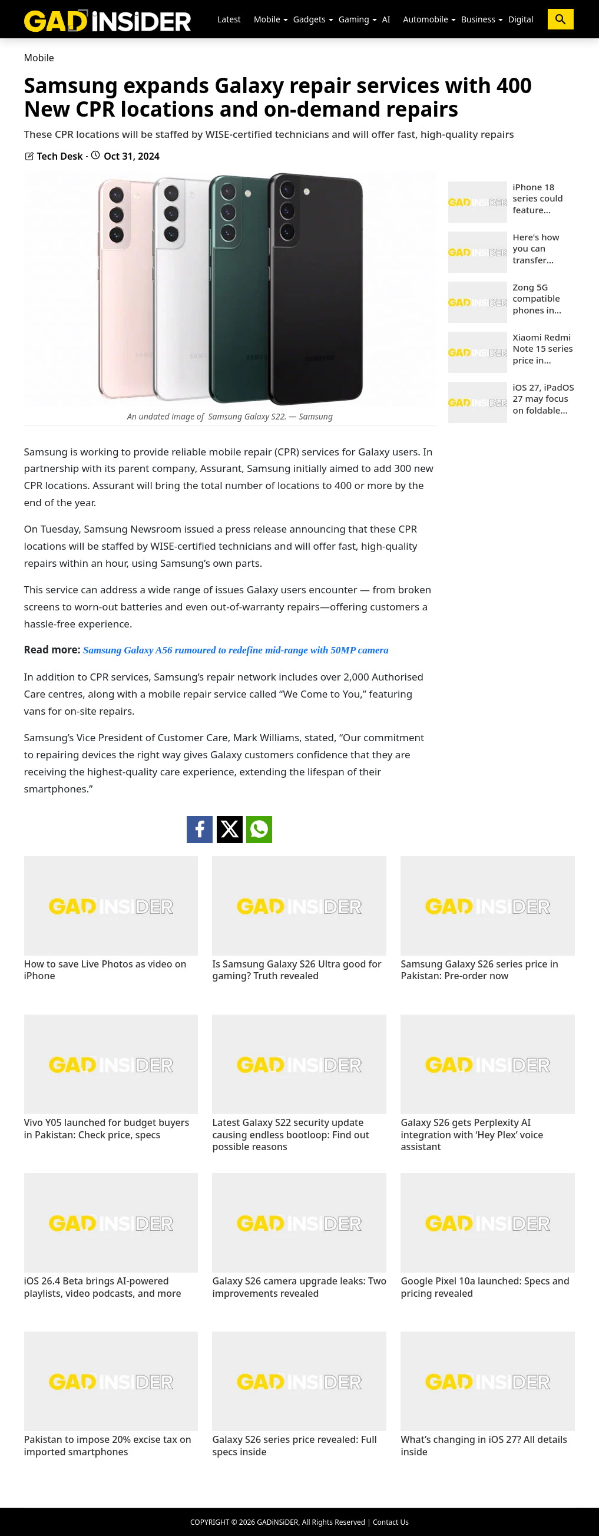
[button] (285, 20)
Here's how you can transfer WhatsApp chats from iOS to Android (544, 249)
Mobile (267, 19)
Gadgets (309, 19)
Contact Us (391, 1522)
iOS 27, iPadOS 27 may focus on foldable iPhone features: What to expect (544, 399)
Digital (521, 19)
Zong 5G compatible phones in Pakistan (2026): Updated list (538, 299)
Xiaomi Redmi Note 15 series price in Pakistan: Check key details (543, 349)
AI (386, 19)
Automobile (425, 19)
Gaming (354, 19)
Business (478, 19)
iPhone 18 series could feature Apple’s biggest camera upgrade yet (538, 198)
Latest (229, 19)
